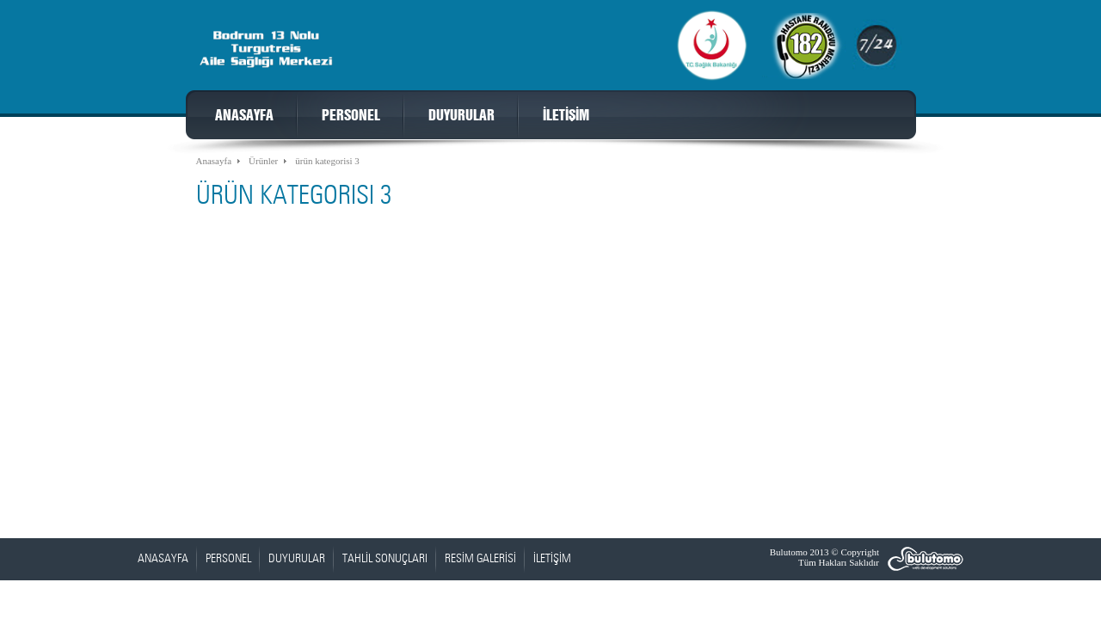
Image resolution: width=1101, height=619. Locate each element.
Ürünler (263, 161)
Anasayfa (214, 161)
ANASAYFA (244, 116)
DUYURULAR (461, 116)
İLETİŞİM (566, 116)
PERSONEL (351, 116)
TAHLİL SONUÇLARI (384, 559)
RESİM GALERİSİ (480, 559)
